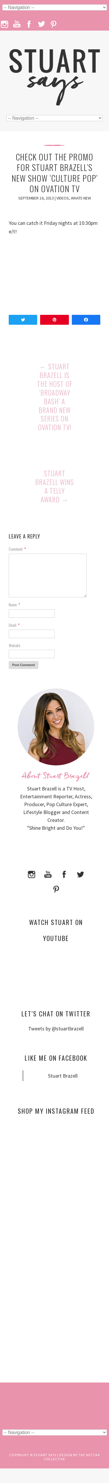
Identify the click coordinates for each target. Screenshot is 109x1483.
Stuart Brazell (63, 1075)
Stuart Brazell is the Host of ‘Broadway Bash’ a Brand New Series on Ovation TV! (54, 396)
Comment (17, 549)
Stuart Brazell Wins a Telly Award (54, 486)
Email (14, 625)
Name (14, 604)
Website (14, 645)
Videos (62, 198)
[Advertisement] (56, 1175)
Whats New (81, 198)
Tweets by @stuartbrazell (56, 1028)
